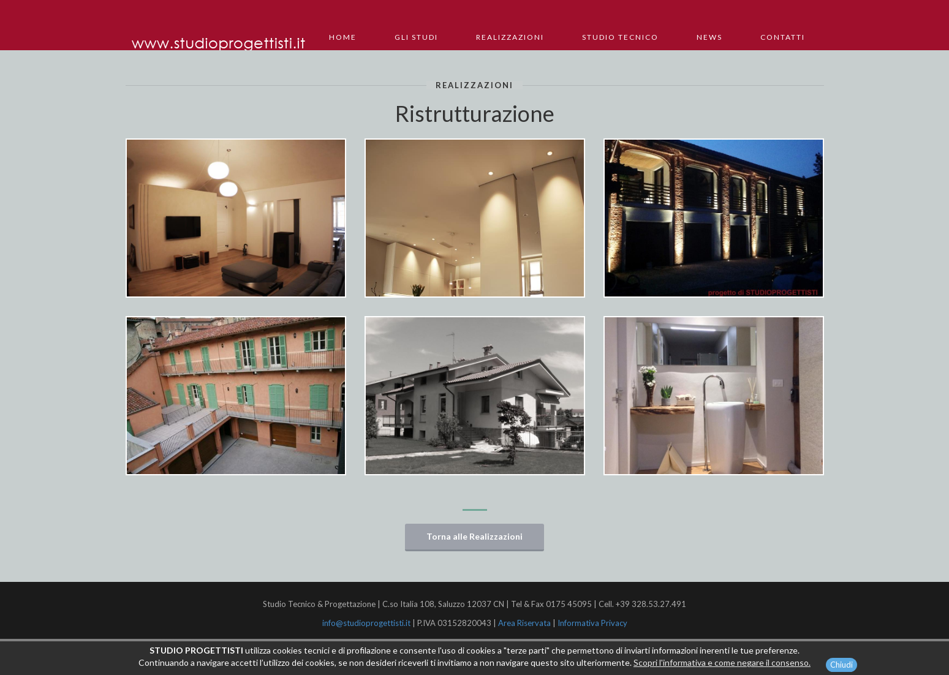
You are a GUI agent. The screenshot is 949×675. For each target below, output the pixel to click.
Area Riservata (524, 623)
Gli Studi (416, 37)
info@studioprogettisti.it (367, 623)
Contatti (782, 37)
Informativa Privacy (592, 623)
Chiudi (841, 667)
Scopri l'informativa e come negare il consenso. (722, 665)
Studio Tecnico (620, 37)
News (709, 37)
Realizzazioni (510, 37)
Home (343, 37)
